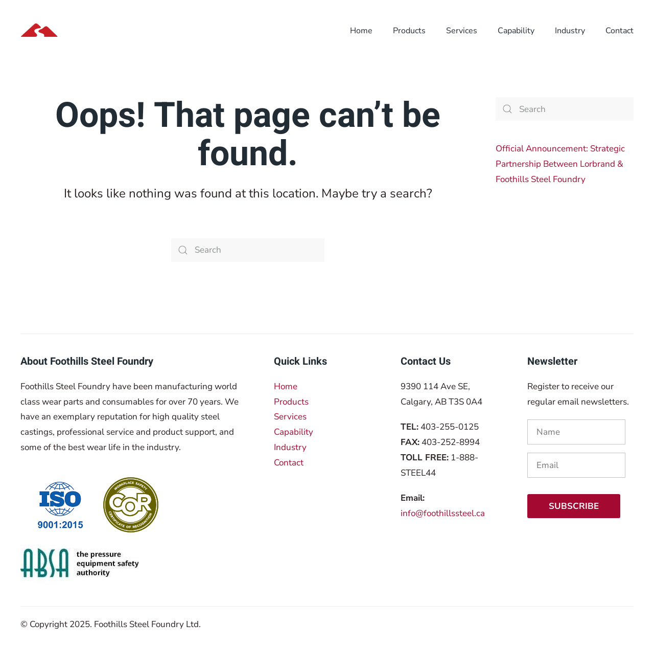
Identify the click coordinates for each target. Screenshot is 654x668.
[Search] (247, 250)
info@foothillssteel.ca (443, 513)
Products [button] (409, 30)
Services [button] (461, 30)
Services (290, 416)
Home (285, 386)
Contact (288, 463)
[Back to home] (85, 30)
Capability (516, 30)
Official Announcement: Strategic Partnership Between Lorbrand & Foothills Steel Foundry (560, 164)
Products (291, 402)
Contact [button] (619, 30)
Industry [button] (570, 30)
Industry (290, 447)
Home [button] (361, 30)
